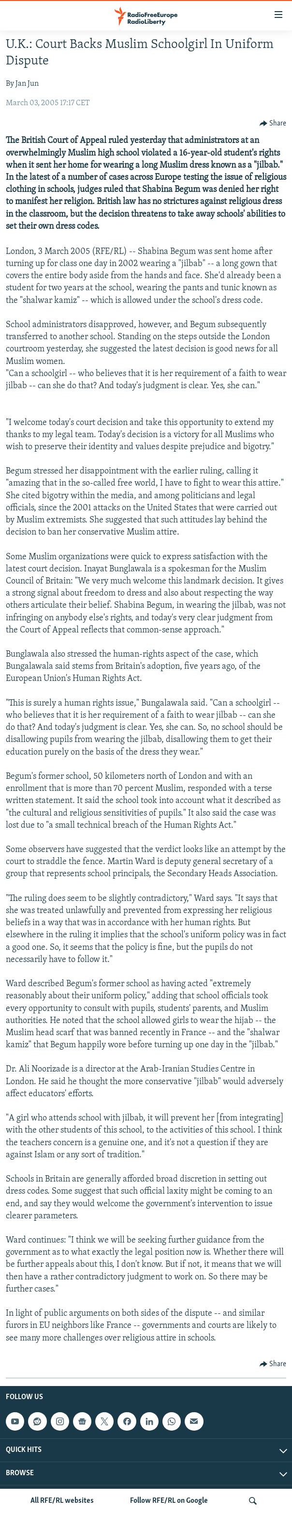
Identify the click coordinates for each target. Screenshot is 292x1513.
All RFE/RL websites (62, 1501)
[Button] (273, 123)
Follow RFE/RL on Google (169, 1501)
